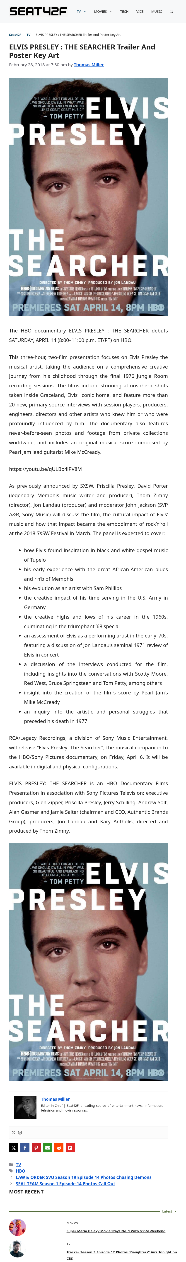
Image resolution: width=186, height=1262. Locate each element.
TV (83, 11)
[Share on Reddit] (58, 1147)
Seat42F (15, 34)
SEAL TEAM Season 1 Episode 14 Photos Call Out (65, 1183)
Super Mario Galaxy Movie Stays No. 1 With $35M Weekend (116, 1231)
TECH (124, 11)
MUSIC (156, 11)
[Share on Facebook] (24, 1147)
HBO (20, 1171)
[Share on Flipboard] (70, 1147)
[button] (171, 11)
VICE (140, 11)
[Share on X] (13, 1147)
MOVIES (105, 11)
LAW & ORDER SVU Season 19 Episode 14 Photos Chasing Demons (84, 1177)
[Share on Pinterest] (36, 1147)
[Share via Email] (47, 1147)
